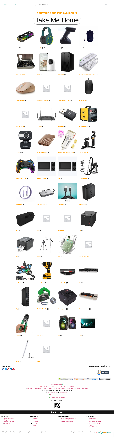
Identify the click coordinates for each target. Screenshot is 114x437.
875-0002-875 (31, 388)
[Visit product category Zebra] (67, 37)
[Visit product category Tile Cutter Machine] (46, 298)
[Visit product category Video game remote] (25, 168)
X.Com (34, 420)
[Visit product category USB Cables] (67, 194)
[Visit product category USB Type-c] (25, 194)
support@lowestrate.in (52, 392)
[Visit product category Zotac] (25, 37)
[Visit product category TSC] (25, 246)
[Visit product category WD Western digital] (46, 142)
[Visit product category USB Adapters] (88, 194)
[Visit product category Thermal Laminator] (88, 298)
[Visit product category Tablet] (88, 324)
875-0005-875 (53, 388)
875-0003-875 (38, 388)
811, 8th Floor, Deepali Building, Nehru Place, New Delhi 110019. (57, 387)
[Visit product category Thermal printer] (67, 298)
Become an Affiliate (66, 420)
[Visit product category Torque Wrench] (46, 272)
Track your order (93, 420)
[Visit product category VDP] (67, 168)
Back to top (57, 412)
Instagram (35, 421)
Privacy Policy (92, 425)
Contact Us (7, 423)
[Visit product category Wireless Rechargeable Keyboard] (88, 63)
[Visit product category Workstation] (67, 63)
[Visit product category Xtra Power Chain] (25, 63)
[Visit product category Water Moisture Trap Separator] (67, 142)
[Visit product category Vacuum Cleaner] (88, 168)
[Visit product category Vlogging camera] (88, 142)
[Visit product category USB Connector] (46, 194)
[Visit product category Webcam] (25, 142)
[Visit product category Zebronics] (46, 37)
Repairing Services (9, 421)
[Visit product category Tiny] (88, 272)
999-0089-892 (69, 388)
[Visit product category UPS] (25, 220)
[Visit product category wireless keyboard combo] (67, 89)
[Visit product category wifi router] (46, 116)
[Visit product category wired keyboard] (25, 116)
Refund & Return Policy (95, 423)
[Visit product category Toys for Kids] (25, 272)
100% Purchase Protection (95, 421)
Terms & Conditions (94, 427)
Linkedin (34, 425)
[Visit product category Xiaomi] (46, 63)
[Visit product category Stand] (46, 350)
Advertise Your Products (67, 421)
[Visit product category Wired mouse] (88, 89)
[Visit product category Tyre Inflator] (67, 220)
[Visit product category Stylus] (25, 350)
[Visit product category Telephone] (46, 324)
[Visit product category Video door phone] (46, 168)
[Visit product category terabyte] (25, 324)
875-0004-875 (46, 388)
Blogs (5, 420)
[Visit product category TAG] (67, 324)
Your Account (92, 418)
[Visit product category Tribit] (67, 246)
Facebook (35, 418)
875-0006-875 (61, 388)
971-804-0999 (84, 388)
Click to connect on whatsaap (57, 395)
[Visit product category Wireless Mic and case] (46, 89)
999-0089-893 (76, 388)
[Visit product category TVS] (88, 220)
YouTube (34, 423)
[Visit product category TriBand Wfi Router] (88, 246)
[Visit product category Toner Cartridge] (67, 272)
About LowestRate (9, 418)
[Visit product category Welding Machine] (88, 116)
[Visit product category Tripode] (46, 246)
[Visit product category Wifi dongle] (67, 116)
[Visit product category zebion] (88, 37)
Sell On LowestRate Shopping (68, 418)
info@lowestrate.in (63, 392)
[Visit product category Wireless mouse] (25, 89)
